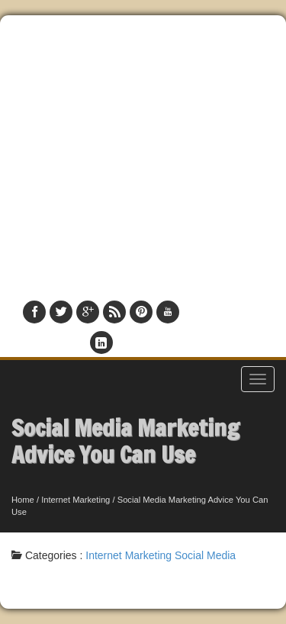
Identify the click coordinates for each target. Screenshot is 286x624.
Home (22, 499)
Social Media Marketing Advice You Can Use (125, 441)
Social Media (205, 555)
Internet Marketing (75, 499)
